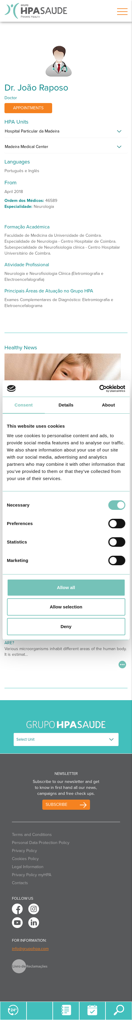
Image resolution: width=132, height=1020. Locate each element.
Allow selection (66, 606)
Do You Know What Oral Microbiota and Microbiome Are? (62, 640)
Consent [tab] (24, 404)
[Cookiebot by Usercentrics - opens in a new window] (99, 389)
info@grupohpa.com (30, 948)
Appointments (28, 107)
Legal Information (28, 866)
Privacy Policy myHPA (31, 874)
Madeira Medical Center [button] (26, 146)
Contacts (20, 882)
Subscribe (56, 804)
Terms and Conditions (32, 834)
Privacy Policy (24, 850)
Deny (66, 626)
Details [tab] (66, 404)
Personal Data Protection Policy (40, 842)
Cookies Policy (25, 858)
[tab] (66, 132)
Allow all (66, 587)
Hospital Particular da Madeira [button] (32, 131)
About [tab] (108, 404)
